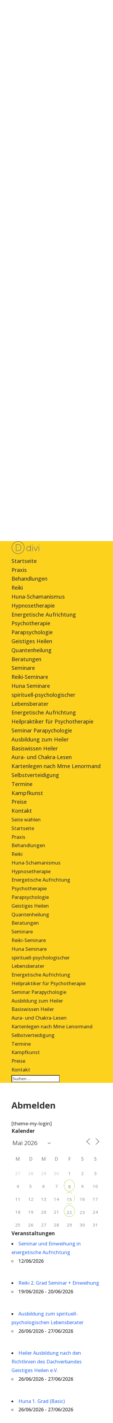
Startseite (24, 560)
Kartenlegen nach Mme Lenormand (56, 766)
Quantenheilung (31, 650)
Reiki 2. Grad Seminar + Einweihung (58, 1283)
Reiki (17, 587)
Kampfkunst (27, 793)
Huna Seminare (30, 685)
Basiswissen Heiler (34, 748)
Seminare (23, 667)
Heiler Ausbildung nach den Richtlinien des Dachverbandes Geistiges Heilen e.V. (46, 1362)
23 (82, 1212)
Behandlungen (29, 578)
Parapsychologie (32, 632)
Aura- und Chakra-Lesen (41, 757)
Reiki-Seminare (29, 676)
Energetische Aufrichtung (43, 614)
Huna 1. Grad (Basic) (41, 1401)
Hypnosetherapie (33, 605)
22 (69, 1212)
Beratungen (26, 659)
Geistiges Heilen (31, 641)
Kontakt (21, 810)
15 (69, 1199)
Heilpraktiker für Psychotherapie (52, 721)
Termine (22, 784)
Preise (19, 801)
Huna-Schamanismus (38, 596)
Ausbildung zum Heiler (40, 739)
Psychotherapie (30, 623)
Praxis (19, 569)
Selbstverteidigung (35, 775)
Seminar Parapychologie (41, 730)
